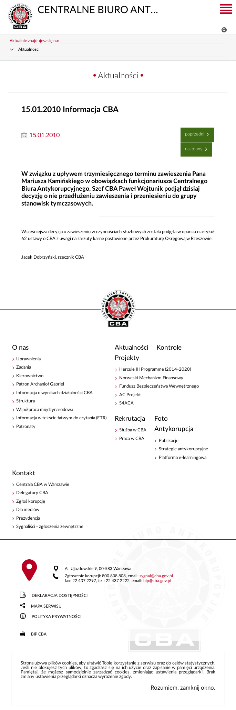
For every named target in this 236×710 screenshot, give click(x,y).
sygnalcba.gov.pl (156, 576)
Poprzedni (193, 132)
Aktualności (29, 49)
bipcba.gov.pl (157, 581)
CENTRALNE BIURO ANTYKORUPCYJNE (83, 9)
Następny (192, 146)
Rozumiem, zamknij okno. (183, 688)
